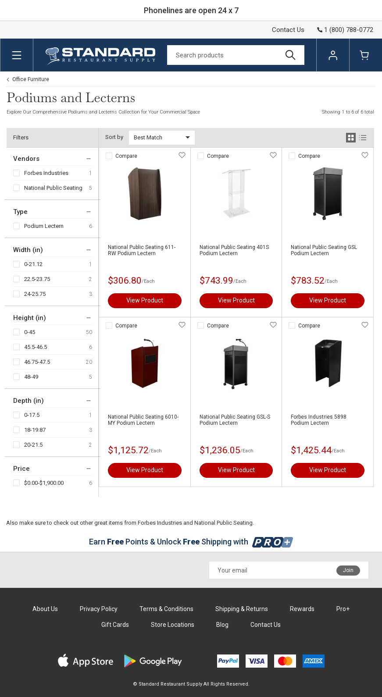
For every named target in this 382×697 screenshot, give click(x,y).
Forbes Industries (46, 173)
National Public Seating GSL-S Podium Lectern (235, 420)
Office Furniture (30, 79)
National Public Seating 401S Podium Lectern (234, 250)
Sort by (114, 137)
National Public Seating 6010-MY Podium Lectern (143, 420)
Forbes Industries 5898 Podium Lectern (318, 420)
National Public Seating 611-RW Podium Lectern (141, 250)
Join (348, 570)
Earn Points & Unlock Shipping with (191, 541)
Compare (126, 156)
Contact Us (288, 30)
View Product (144, 300)
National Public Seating (53, 188)
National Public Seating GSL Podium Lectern (324, 250)
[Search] (235, 55)
